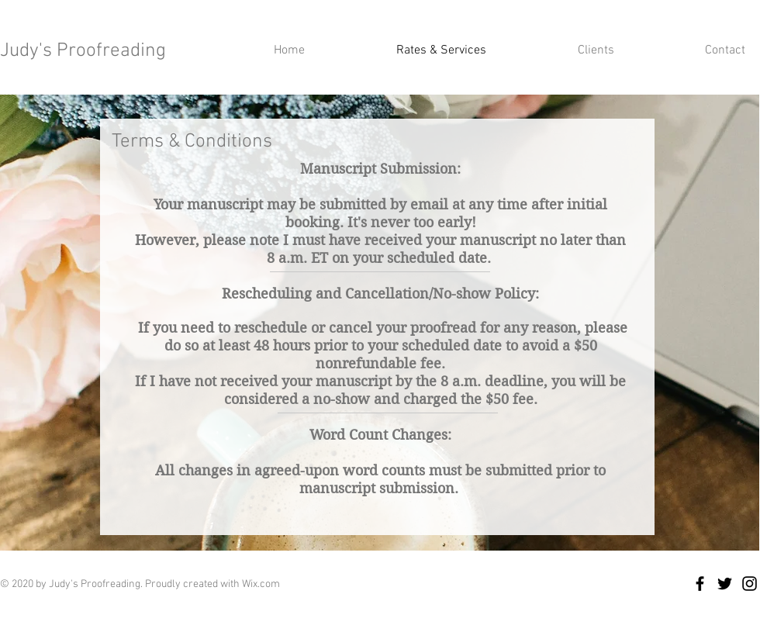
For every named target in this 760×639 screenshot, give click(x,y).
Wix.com (261, 584)
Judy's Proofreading (83, 51)
